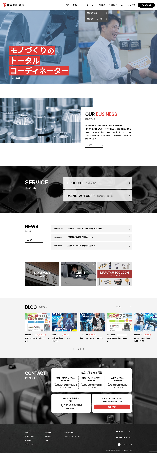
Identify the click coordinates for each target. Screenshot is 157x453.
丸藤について (29, 436)
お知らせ (48, 436)
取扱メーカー (29, 444)
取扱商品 (28, 440)
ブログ (66, 335)
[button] (83, 349)
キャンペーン (40, 335)
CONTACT (112, 407)
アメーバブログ (127, 445)
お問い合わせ (68, 433)
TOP (26, 433)
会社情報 (48, 433)
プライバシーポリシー (72, 436)
